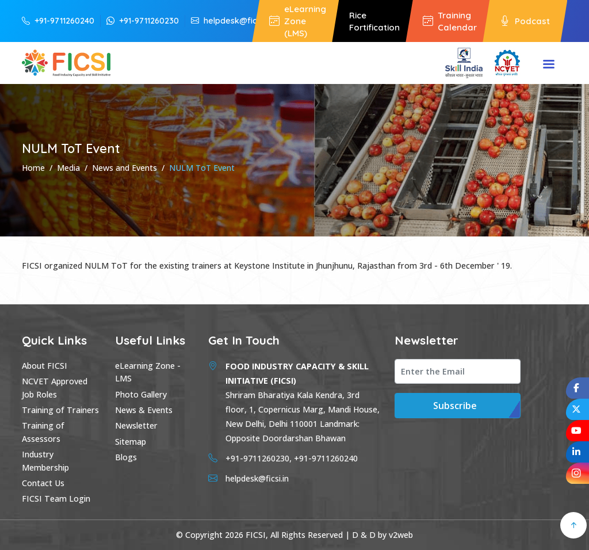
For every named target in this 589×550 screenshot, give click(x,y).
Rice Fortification (374, 21)
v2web (401, 534)
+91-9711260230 (142, 20)
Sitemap (130, 441)
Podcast (525, 21)
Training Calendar (450, 21)
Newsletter (136, 425)
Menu (548, 65)
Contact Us (43, 483)
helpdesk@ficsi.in (231, 20)
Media (68, 167)
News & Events (144, 409)
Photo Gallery (141, 394)
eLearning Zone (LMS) (297, 21)
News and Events (124, 167)
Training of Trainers (60, 409)
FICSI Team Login (56, 498)
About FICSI (44, 365)
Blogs (126, 457)
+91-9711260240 (58, 20)
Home (33, 167)
